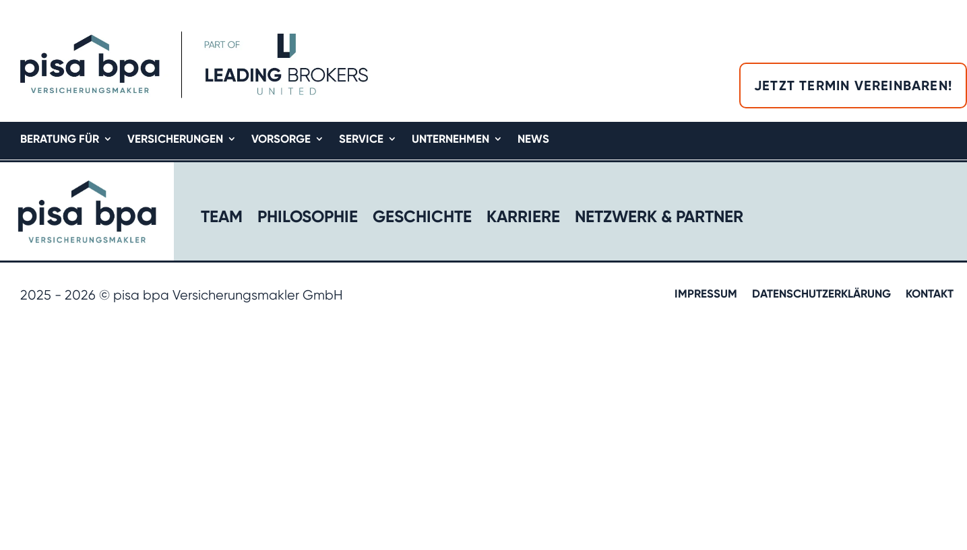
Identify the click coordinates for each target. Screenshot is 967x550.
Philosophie (307, 219)
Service (361, 139)
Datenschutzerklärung (821, 294)
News (533, 139)
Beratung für (59, 139)
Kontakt (930, 294)
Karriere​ (523, 219)
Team (222, 219)
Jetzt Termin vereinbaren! (853, 85)
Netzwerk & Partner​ (659, 219)
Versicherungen (175, 139)
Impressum (706, 294)
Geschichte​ (422, 219)
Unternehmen (450, 139)
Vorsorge (281, 139)
